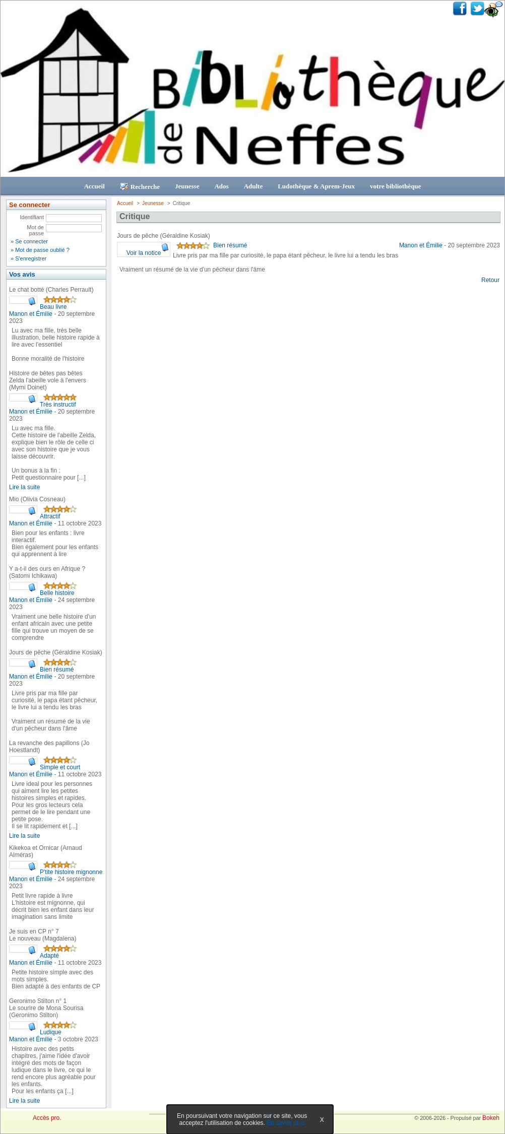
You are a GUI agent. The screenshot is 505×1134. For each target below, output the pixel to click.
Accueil (94, 186)
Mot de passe (35, 230)
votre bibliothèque (395, 186)
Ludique (50, 1032)
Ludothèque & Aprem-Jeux (316, 186)
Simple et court (60, 767)
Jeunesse (187, 186)
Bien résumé (57, 669)
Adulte (253, 186)
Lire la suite (24, 487)
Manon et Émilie (31, 313)
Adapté (49, 955)
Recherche (140, 186)
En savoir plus (285, 1122)
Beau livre (53, 306)
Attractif (50, 516)
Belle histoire (57, 592)
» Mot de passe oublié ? (40, 250)
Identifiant (32, 217)
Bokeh (490, 1117)
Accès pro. (47, 1117)
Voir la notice (144, 252)
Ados (221, 186)
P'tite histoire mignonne (71, 872)
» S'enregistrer (28, 258)
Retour (490, 280)
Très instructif (58, 404)
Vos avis (22, 274)
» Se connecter (29, 241)
